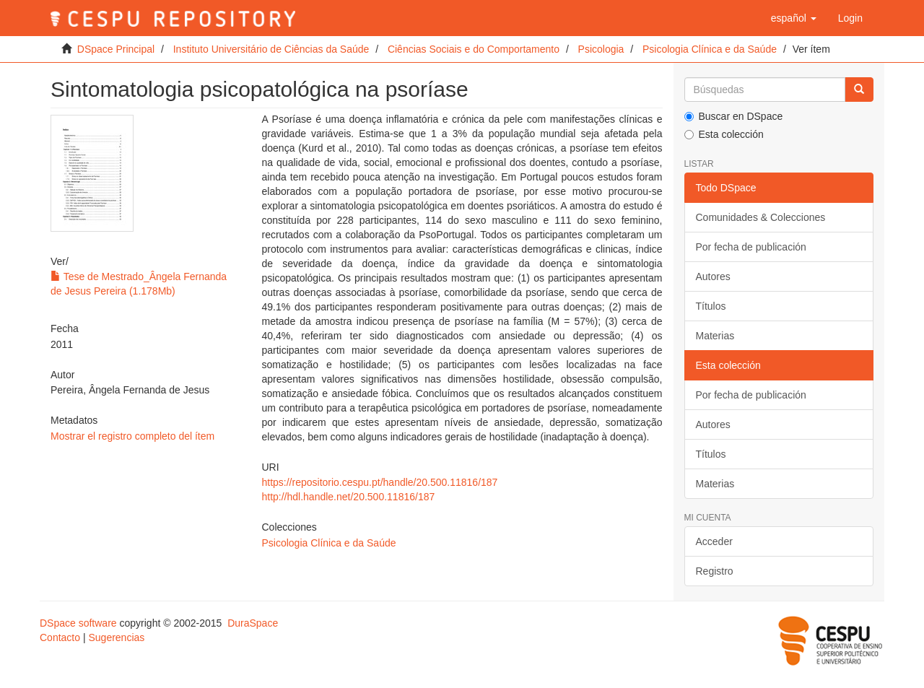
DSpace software (78, 623)
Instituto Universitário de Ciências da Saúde (271, 49)
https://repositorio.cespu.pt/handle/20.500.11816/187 (379, 482)
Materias (715, 335)
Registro (714, 571)
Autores (713, 276)
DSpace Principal (115, 49)
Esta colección (724, 134)
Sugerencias (116, 637)
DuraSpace (252, 623)
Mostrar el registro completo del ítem (132, 436)
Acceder (714, 541)
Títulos (711, 306)
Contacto (60, 637)
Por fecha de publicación (751, 247)
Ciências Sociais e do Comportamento (473, 49)
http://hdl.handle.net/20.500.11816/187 (348, 496)
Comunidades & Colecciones (761, 217)
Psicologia (601, 49)
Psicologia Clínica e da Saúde (709, 49)
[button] (793, 18)
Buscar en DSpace (733, 116)
